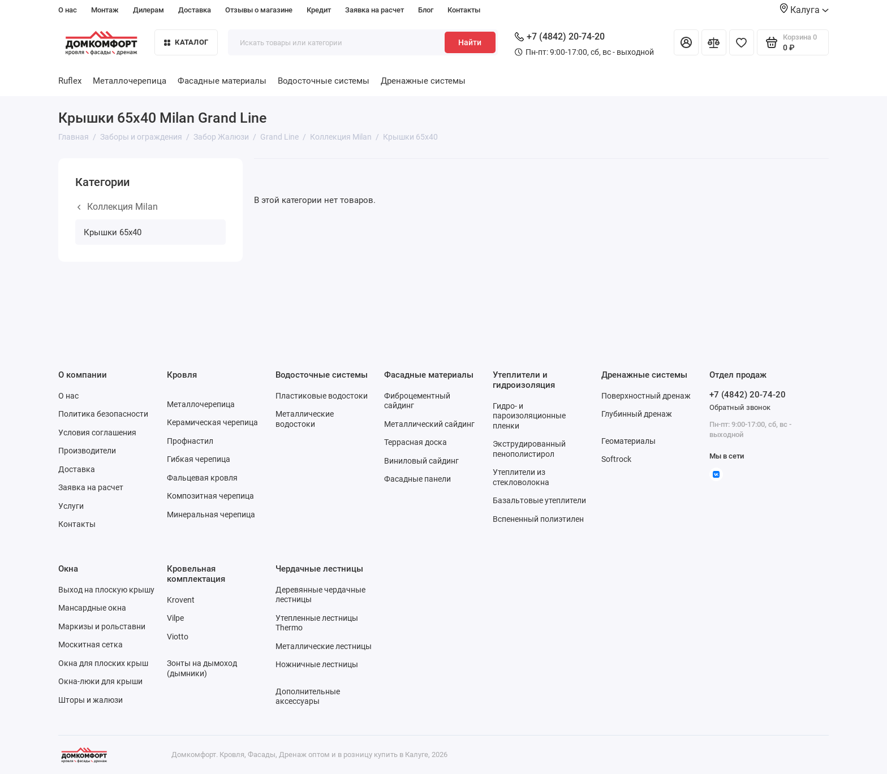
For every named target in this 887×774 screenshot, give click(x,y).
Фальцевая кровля (202, 477)
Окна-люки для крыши (100, 681)
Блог (425, 10)
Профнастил (190, 441)
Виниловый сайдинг (421, 460)
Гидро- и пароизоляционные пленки (529, 415)
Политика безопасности (103, 413)
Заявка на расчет (374, 10)
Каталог (186, 42)
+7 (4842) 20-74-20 (560, 36)
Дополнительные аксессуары (307, 696)
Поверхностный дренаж (646, 395)
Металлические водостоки (304, 419)
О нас (67, 10)
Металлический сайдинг (429, 424)
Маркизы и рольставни (101, 626)
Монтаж (105, 10)
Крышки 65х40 (112, 232)
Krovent (181, 599)
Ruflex (69, 81)
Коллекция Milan (117, 206)
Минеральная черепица (211, 514)
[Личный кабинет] (686, 42)
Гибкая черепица (198, 459)
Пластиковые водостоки (321, 395)
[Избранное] (741, 42)
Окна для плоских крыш (103, 663)
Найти (469, 42)
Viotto (177, 636)
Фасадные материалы (222, 81)
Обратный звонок (739, 407)
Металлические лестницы (323, 646)
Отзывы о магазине (258, 10)
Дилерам (148, 10)
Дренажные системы (423, 81)
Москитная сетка (90, 644)
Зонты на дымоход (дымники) (202, 668)
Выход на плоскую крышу (106, 589)
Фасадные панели (417, 478)
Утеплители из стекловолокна (521, 477)
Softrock (616, 459)
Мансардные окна (92, 607)
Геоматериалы (628, 441)
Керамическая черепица (212, 422)
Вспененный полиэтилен (538, 519)
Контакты (463, 10)
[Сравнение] (713, 42)
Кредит (319, 10)
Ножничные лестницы (316, 664)
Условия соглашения (97, 432)
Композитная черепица (210, 495)
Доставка (194, 10)
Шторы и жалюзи (90, 699)
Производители (87, 450)
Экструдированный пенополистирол (529, 449)
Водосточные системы (323, 81)
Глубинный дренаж (636, 413)
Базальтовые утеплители (539, 500)
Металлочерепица (129, 81)
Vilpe (175, 617)
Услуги (71, 506)
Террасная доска (415, 442)
